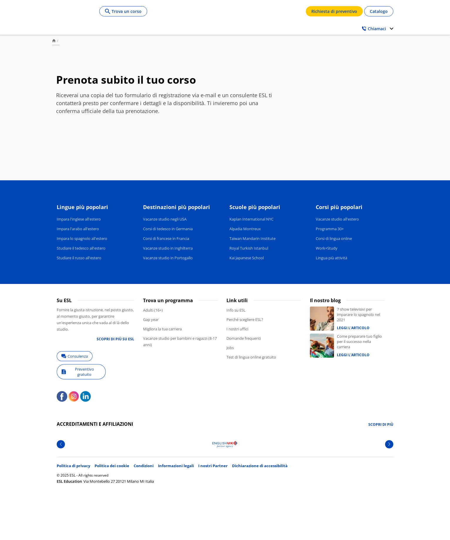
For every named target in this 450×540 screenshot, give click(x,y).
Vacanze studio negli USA (165, 219)
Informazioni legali (176, 465)
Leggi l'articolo (353, 327)
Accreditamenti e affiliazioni (95, 424)
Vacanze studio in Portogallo (168, 257)
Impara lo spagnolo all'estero (82, 238)
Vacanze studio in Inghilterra (168, 248)
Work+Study (327, 248)
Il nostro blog (325, 300)
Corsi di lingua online (334, 238)
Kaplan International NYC (251, 219)
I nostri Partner (213, 465)
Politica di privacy (73, 465)
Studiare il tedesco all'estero (81, 248)
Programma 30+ (330, 228)
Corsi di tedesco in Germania (168, 228)
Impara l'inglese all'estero (79, 219)
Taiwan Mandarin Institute (252, 238)
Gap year (151, 319)
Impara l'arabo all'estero (78, 228)
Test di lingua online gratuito (251, 357)
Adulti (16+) (153, 310)
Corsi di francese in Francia (166, 238)
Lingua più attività (331, 257)
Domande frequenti (243, 338)
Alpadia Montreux (245, 228)
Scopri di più (380, 424)
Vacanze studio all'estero (337, 219)
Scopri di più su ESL (115, 339)
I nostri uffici (237, 329)
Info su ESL (236, 310)
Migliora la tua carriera (162, 329)
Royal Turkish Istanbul (248, 248)
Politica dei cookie (112, 465)
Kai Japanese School (246, 257)
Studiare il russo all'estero (79, 257)
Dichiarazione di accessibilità (260, 465)
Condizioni (144, 465)
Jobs (230, 347)
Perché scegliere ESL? (244, 319)
